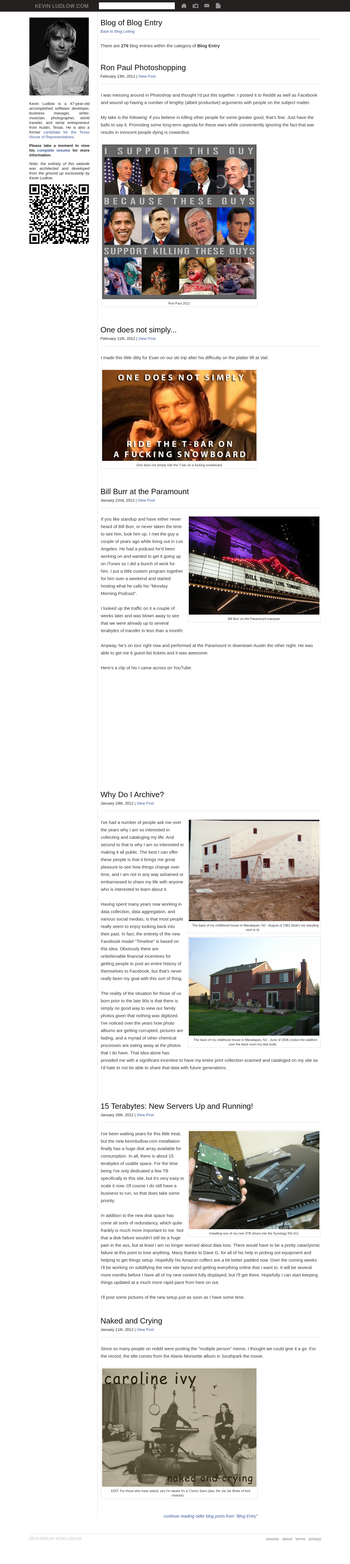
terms (300, 1539)
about (287, 1539)
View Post (147, 76)
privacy (315, 1539)
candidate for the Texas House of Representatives (59, 134)
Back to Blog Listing (117, 31)
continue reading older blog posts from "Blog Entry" (211, 1516)
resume (272, 1539)
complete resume (53, 150)
